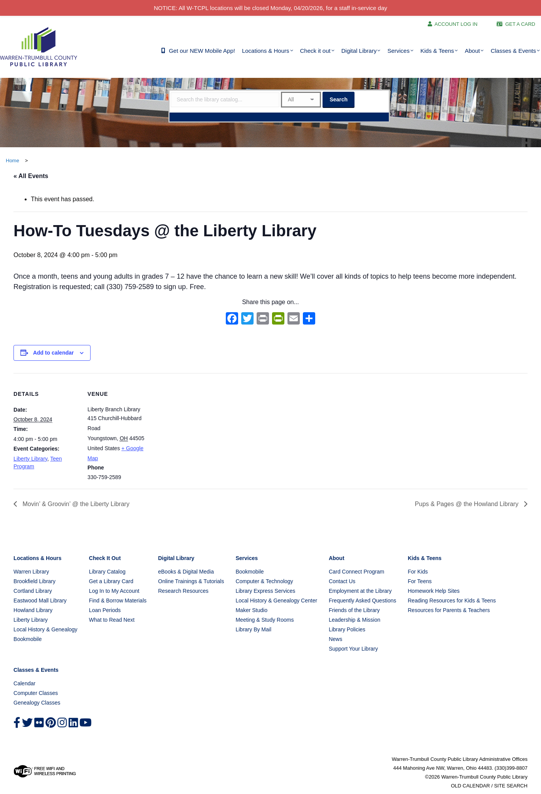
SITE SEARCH (511, 786)
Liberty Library (30, 459)
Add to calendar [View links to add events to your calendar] (53, 353)
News (335, 639)
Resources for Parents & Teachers (449, 610)
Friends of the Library (354, 610)
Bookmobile (27, 639)
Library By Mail (253, 629)
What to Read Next (111, 620)
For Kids (418, 572)
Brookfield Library (34, 581)
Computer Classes (35, 693)
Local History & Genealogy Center (276, 600)
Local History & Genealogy (45, 629)
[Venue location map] (202, 426)
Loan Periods (105, 610)
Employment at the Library (360, 591)
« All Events (30, 176)
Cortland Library (32, 591)
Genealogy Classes (36, 703)
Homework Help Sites (434, 591)
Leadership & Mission (354, 620)
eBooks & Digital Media (186, 572)
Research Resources (183, 591)
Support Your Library (353, 649)
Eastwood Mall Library (40, 600)
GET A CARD (520, 24)
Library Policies (347, 629)
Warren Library (31, 572)
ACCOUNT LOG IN (456, 24)
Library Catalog (107, 572)
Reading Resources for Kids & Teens (452, 600)
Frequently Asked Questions (362, 600)
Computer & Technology (264, 581)
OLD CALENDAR (470, 786)
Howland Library (32, 610)
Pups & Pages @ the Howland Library (467, 504)
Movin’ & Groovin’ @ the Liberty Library (75, 504)
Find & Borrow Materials (117, 600)
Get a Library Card (111, 581)
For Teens (420, 581)
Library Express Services (265, 591)
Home (12, 160)
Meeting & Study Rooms (264, 620)
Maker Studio (251, 610)
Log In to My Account (114, 591)
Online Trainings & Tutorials (191, 581)
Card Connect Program (356, 572)
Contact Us (342, 581)
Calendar (24, 683)
